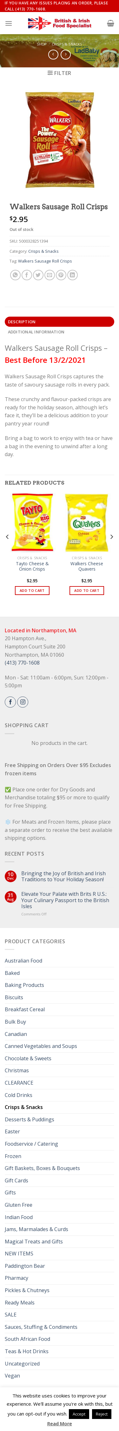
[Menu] (8, 23)
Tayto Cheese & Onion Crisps (32, 566)
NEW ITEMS (19, 1253)
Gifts (10, 1192)
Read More (59, 1423)
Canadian (16, 1034)
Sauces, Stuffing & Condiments (41, 1326)
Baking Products (24, 985)
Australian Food (23, 960)
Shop (42, 44)
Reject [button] (102, 1414)
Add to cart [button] (32, 590)
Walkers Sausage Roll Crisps (45, 261)
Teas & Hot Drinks (27, 1351)
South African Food (27, 1338)
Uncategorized (22, 1363)
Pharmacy (16, 1277)
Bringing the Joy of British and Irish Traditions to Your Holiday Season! (63, 876)
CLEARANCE (19, 1082)
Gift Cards (16, 1180)
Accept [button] (79, 1414)
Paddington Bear (25, 1265)
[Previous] (7, 549)
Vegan (12, 1375)
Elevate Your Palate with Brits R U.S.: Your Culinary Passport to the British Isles (65, 900)
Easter (12, 1131)
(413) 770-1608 (22, 662)
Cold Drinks (18, 1095)
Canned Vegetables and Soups (41, 1046)
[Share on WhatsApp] (15, 275)
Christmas (17, 1070)
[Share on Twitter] (38, 275)
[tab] (59, 322)
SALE (11, 1314)
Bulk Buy (15, 1021)
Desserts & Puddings (29, 1119)
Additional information (36, 332)
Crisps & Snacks (67, 44)
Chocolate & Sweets (28, 1058)
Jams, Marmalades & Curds (36, 1229)
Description (22, 322)
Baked (12, 972)
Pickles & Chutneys (27, 1290)
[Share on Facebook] (27, 275)
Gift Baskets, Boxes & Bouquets (42, 1168)
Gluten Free (18, 1204)
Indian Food (19, 1217)
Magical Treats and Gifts (34, 1241)
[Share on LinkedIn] (72, 275)
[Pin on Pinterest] (61, 275)
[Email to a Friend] (49, 275)
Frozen (13, 1156)
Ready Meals (20, 1302)
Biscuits (14, 997)
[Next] (111, 549)
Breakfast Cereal (25, 1009)
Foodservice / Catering (31, 1143)
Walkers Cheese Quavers (86, 566)
